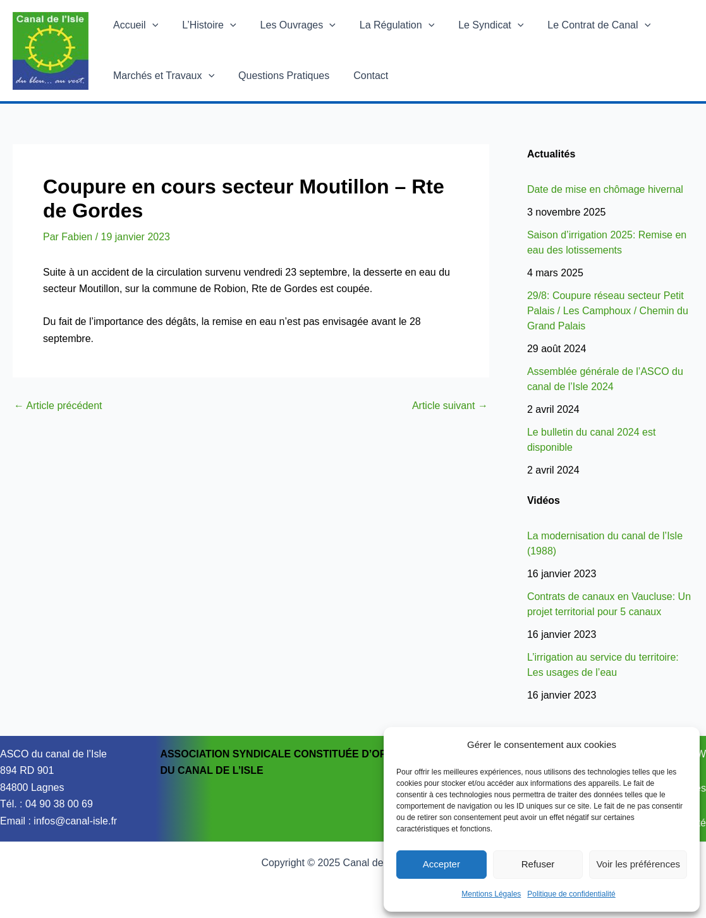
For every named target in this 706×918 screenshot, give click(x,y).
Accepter (441, 864)
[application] (150, 25)
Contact (361, 75)
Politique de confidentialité (571, 894)
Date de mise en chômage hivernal (605, 189)
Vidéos (543, 500)
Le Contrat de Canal (578, 25)
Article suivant (450, 406)
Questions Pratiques (278, 75)
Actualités (551, 154)
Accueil (133, 25)
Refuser (538, 864)
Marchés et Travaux (161, 76)
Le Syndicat (473, 25)
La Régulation (383, 25)
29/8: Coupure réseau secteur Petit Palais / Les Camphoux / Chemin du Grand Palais (607, 310)
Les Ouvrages (288, 25)
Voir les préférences (638, 864)
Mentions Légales (491, 894)
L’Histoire (203, 25)
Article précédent (58, 406)
